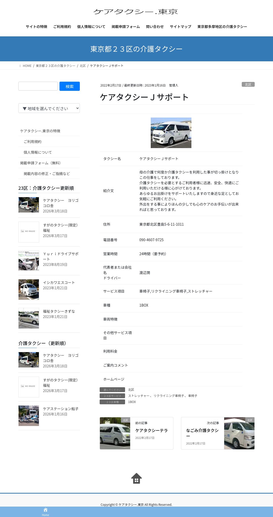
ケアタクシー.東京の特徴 (40, 130)
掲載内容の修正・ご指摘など (47, 173)
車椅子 (192, 395)
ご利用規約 (32, 141)
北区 (248, 84)
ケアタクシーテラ (151, 430)
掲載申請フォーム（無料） (41, 162)
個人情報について (38, 152)
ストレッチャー (138, 395)
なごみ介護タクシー (202, 433)
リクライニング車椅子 (169, 395)
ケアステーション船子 (61, 408)
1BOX (132, 401)
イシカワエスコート (59, 282)
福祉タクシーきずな (59, 311)
